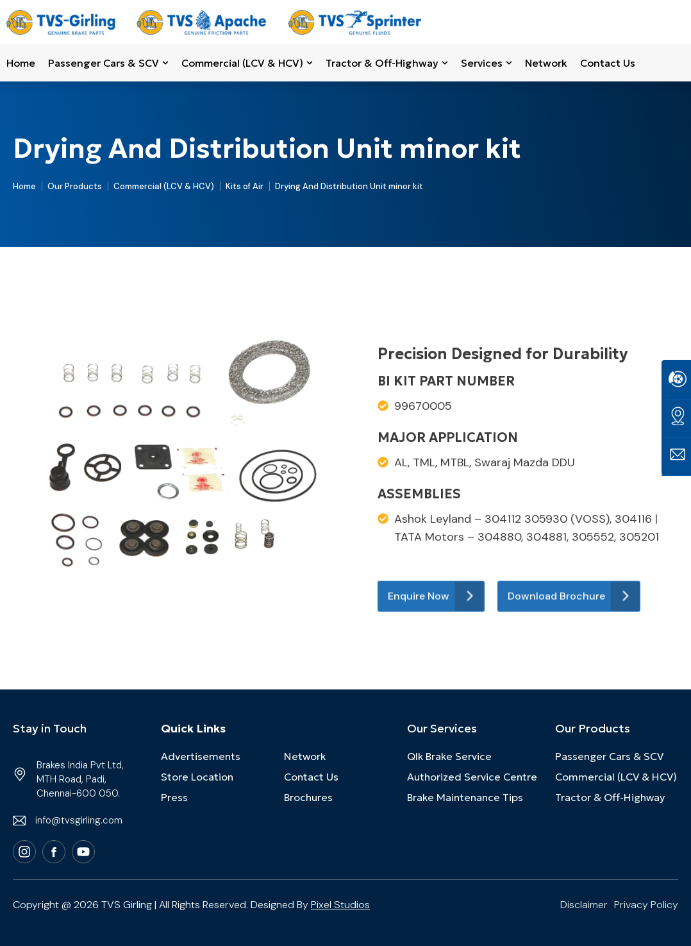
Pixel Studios (340, 904)
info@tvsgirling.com (78, 820)
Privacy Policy (646, 904)
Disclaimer (584, 904)
